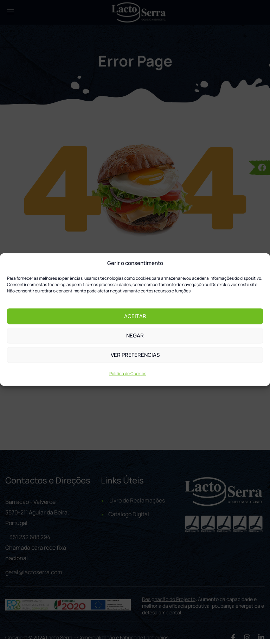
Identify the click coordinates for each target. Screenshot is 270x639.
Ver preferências (135, 355)
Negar (135, 335)
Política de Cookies (127, 374)
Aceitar (135, 316)
